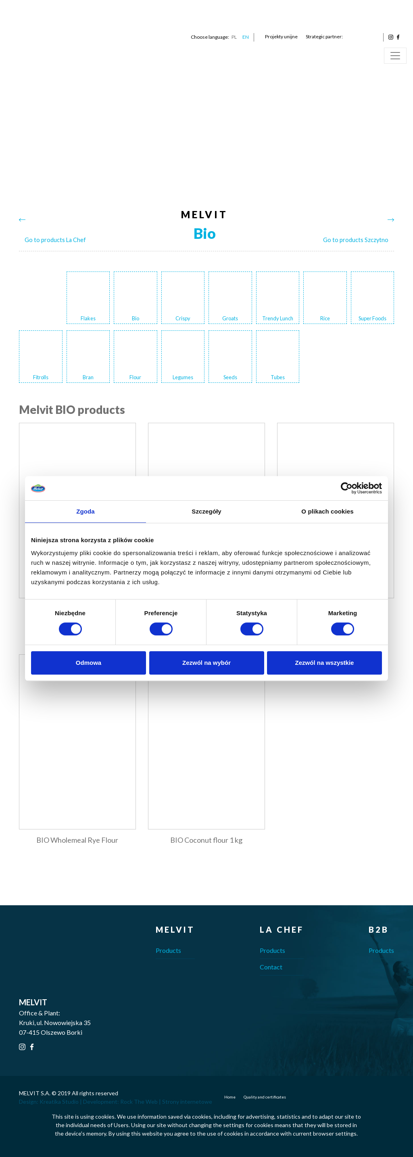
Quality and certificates (265, 1096)
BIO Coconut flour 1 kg (206, 839)
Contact (271, 967)
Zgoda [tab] (85, 511)
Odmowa (88, 662)
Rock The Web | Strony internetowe (166, 1101)
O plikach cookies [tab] (327, 511)
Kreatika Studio (59, 1101)
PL (234, 37)
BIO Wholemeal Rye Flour (77, 839)
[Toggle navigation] (395, 56)
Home (230, 1096)
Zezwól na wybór (206, 662)
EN (245, 37)
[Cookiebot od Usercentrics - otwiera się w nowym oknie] (346, 488)
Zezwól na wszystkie (324, 662)
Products (168, 950)
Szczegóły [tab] (206, 511)
